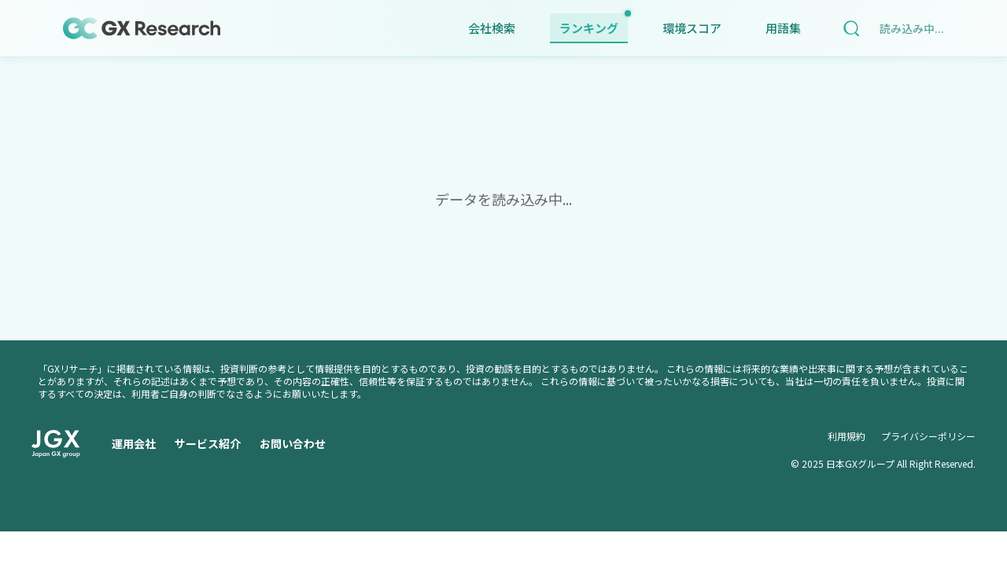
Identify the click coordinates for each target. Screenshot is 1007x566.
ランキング (593, 24)
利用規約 (846, 436)
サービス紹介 (208, 443)
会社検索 (491, 28)
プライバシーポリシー (928, 436)
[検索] (851, 28)
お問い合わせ (293, 443)
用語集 (783, 28)
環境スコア (691, 28)
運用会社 (134, 443)
